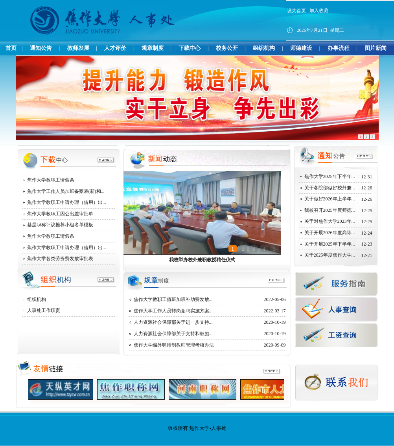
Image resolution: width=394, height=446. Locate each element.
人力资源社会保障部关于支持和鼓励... (173, 333)
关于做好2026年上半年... (329, 199)
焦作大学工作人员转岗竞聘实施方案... (173, 311)
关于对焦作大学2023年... (329, 221)
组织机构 (36, 299)
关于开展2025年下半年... (329, 244)
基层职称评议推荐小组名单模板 (60, 225)
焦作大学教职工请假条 (50, 180)
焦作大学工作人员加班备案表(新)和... (66, 191)
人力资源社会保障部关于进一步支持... (173, 322)
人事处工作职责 (43, 310)
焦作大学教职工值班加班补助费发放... (173, 299)
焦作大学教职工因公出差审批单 (60, 214)
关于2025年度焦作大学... (329, 255)
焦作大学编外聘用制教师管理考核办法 (174, 345)
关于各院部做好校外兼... (329, 188)
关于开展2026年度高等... (329, 232)
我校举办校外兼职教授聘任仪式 (202, 259)
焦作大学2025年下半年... (329, 176)
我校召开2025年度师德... (329, 210)
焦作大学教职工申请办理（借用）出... (66, 202)
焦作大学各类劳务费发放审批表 (60, 258)
